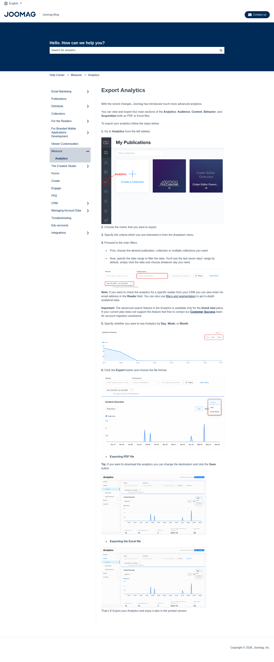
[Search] (221, 50)
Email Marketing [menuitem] (61, 91)
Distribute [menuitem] (57, 106)
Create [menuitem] (55, 180)
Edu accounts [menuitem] (59, 225)
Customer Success (202, 311)
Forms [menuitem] (55, 173)
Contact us (257, 14)
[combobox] (134, 50)
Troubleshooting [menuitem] (61, 218)
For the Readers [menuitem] (61, 121)
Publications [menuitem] (58, 98)
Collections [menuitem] (58, 113)
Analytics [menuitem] (61, 158)
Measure (76, 75)
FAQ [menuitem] (54, 195)
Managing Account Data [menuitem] (66, 210)
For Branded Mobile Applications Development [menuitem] (63, 132)
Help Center (57, 75)
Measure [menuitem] (56, 151)
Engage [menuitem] (56, 188)
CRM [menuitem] (54, 203)
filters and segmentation (181, 296)
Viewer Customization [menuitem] (64, 143)
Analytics (93, 75)
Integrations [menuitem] (58, 232)
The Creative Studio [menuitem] (63, 166)
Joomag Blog (51, 14)
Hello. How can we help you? (77, 43)
